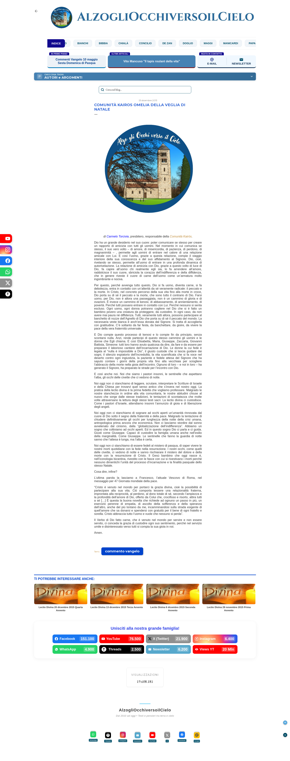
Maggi (210, 43)
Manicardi (233, 43)
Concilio (148, 43)
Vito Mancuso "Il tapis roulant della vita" (151, 61)
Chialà (126, 43)
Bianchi (85, 43)
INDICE (56, 43)
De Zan (170, 43)
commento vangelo (122, 551)
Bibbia (106, 43)
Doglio (190, 43)
